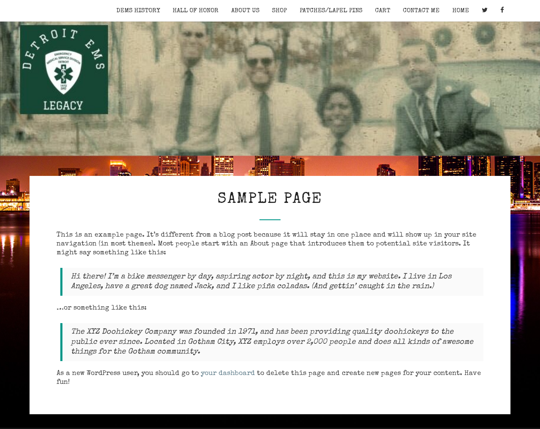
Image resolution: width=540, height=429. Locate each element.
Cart (382, 11)
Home (460, 11)
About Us (245, 11)
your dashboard (228, 373)
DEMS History (138, 11)
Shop (279, 11)
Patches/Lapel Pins (331, 11)
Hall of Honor (196, 11)
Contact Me (421, 11)
